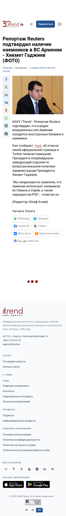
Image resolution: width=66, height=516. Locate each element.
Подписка (8, 415)
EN (26, 510)
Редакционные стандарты (18, 396)
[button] (6, 79)
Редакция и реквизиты (16, 385)
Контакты (8, 391)
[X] (21, 469)
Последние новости (14, 361)
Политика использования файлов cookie (26, 450)
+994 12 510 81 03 (12, 340)
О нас (6, 380)
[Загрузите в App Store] (13, 484)
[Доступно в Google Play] (38, 484)
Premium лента (11, 366)
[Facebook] (14, 469)
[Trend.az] (13, 24)
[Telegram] (37, 469)
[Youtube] (29, 469)
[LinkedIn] (45, 469)
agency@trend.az (11, 344)
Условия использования (17, 434)
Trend (37, 145)
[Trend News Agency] (13, 311)
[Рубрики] (59, 24)
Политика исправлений (16, 401)
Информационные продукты (19, 420)
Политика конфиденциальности (21, 439)
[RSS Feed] (52, 469)
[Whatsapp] (6, 469)
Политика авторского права (19, 445)
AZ (33, 510)
